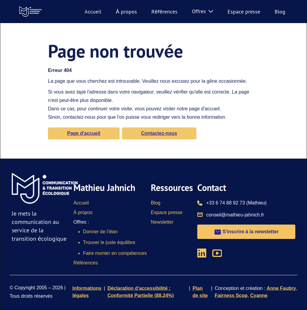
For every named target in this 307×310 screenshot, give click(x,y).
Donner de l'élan (100, 231)
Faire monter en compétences (115, 253)
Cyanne (258, 295)
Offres (202, 11)
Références (164, 11)
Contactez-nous (159, 133)
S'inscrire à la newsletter (246, 232)
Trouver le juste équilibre (109, 242)
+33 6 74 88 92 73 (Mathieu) (236, 202)
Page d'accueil (83, 133)
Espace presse (244, 11)
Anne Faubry (281, 288)
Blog (280, 11)
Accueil (93, 11)
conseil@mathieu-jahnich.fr (235, 214)
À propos (126, 11)
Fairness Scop (231, 295)
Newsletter (162, 222)
